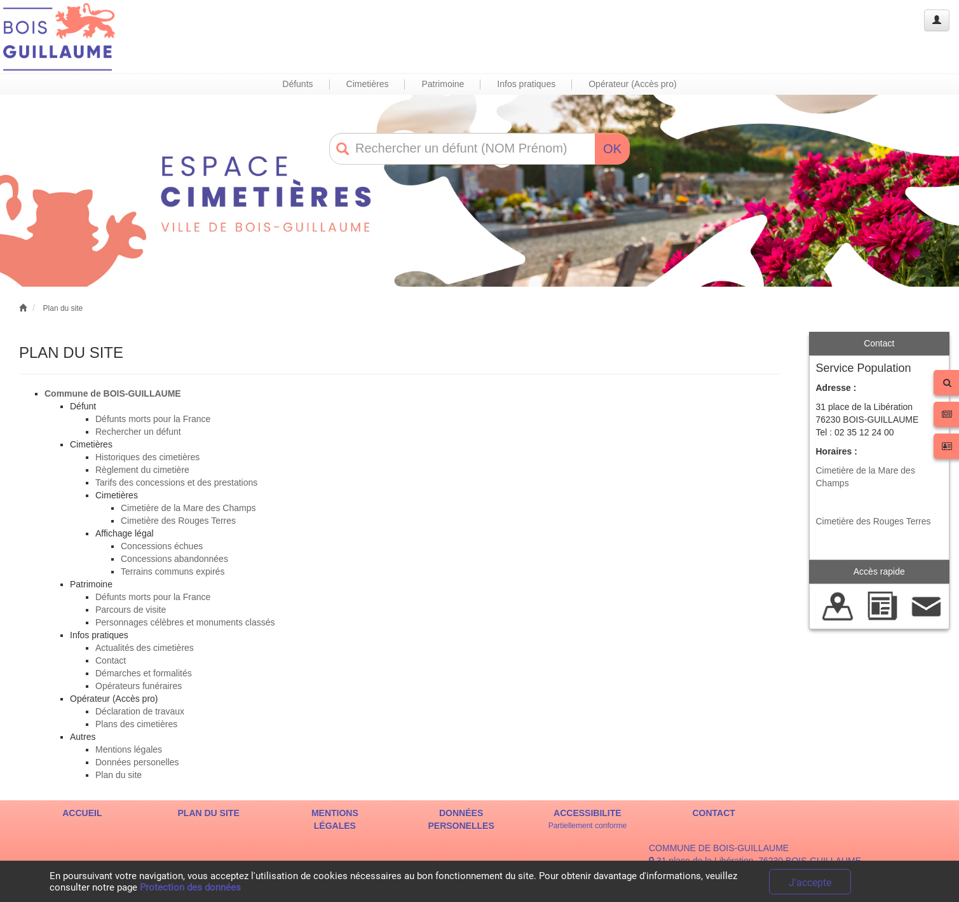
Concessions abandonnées (174, 559)
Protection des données (190, 887)
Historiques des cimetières (147, 457)
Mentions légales (128, 749)
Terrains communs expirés (172, 571)
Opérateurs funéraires (138, 686)
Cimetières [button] (367, 84)
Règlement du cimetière (142, 470)
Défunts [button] (297, 84)
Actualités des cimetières (144, 648)
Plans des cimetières (136, 724)
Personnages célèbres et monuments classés (185, 622)
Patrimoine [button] (442, 84)
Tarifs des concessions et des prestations (176, 482)
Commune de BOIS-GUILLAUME (112, 393)
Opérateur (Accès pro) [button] (632, 84)
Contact (110, 660)
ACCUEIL (82, 813)
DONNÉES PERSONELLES (461, 819)
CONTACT (713, 813)
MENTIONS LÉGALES (334, 819)
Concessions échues (162, 546)
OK (612, 149)
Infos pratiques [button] (526, 84)
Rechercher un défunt (138, 432)
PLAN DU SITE (209, 813)
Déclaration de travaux (139, 711)
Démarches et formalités (143, 673)
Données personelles (137, 762)
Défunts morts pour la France (152, 419)
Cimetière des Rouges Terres (178, 521)
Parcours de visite (130, 610)
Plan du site (63, 308)
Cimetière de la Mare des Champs (188, 508)
